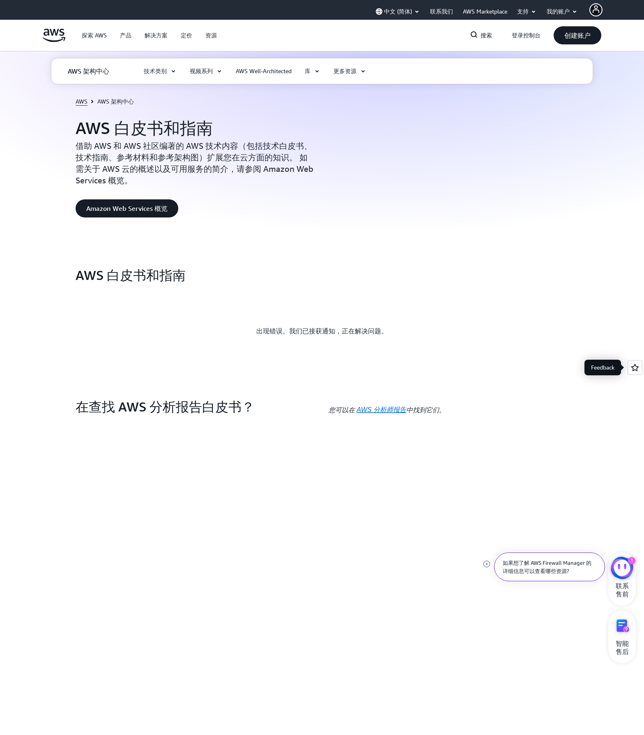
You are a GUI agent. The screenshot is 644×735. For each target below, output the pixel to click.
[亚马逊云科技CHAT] (622, 569)
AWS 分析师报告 (381, 409)
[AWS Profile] (596, 9)
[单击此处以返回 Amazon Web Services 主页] (54, 40)
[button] (94, 35)
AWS (81, 101)
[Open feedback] (635, 367)
